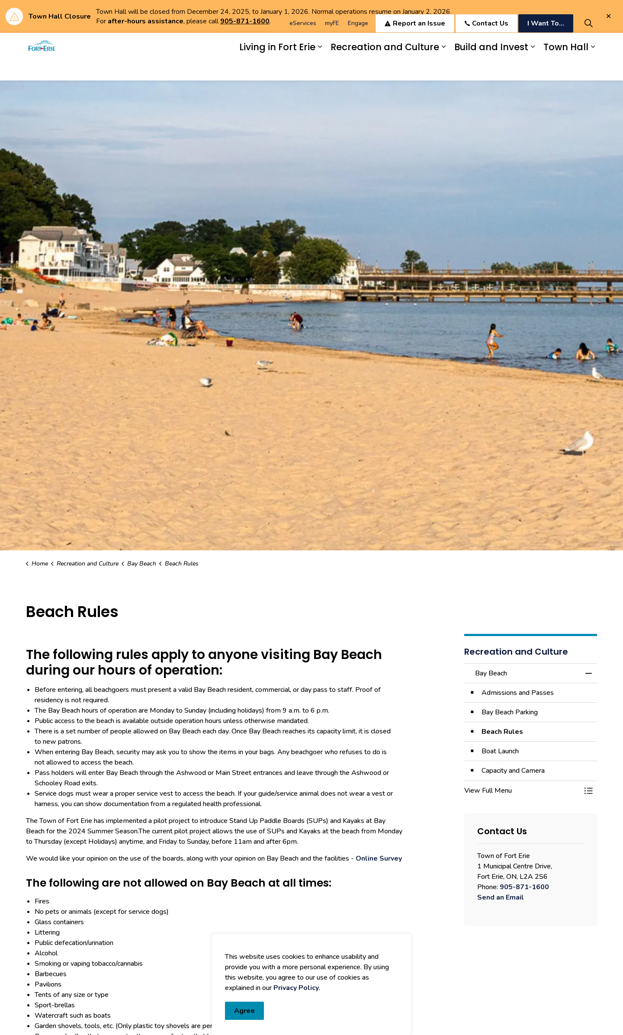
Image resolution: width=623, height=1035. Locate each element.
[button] (522, 790)
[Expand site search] (588, 45)
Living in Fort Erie (277, 68)
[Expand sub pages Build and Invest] (532, 68)
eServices (302, 45)
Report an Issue (415, 45)
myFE (332, 45)
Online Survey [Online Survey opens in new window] (379, 858)
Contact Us (486, 45)
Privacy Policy (296, 1024)
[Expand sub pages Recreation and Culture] (443, 68)
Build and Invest (491, 68)
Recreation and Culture (385, 68)
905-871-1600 (524, 887)
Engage (358, 45)
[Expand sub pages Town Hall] (592, 68)
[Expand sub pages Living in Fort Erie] (319, 68)
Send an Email (500, 897)
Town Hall (565, 68)
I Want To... (546, 45)
